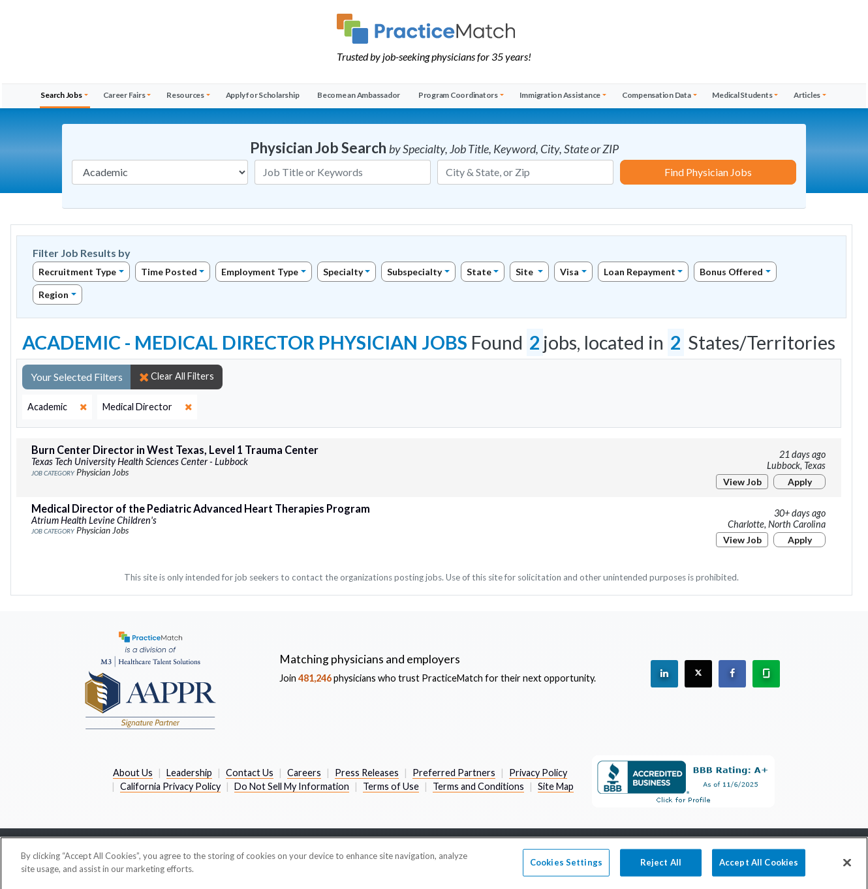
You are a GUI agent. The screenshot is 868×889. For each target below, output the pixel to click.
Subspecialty (414, 271)
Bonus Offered (731, 271)
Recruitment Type (77, 271)
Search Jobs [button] (61, 95)
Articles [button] (807, 95)
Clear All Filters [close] (176, 376)
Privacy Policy (538, 772)
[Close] (847, 869)
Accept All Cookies (758, 869)
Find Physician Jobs (708, 172)
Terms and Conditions (478, 786)
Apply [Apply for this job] (800, 481)
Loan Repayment (639, 271)
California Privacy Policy (170, 786)
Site (525, 271)
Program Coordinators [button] (458, 95)
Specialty (343, 271)
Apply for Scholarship (263, 95)
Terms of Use (391, 786)
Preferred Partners (453, 772)
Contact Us (249, 772)
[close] (57, 407)
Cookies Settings (566, 869)
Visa (569, 271)
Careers (304, 772)
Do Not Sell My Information (291, 786)
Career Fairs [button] (124, 95)
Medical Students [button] (742, 95)
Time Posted (169, 271)
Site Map (556, 786)
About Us (133, 772)
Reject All (660, 869)
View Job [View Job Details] (742, 481)
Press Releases (367, 772)
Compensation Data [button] (656, 95)
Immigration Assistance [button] (560, 95)
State (479, 271)
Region (54, 294)
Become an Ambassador (358, 95)
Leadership (189, 772)
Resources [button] (185, 95)
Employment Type (259, 271)
